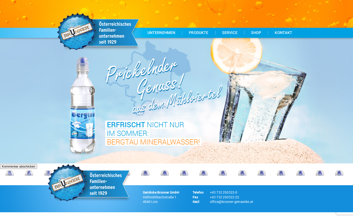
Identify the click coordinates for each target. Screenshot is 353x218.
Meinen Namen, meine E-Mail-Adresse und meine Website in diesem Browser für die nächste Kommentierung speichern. (94, 164)
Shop (256, 33)
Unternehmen (161, 33)
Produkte (198, 33)
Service (229, 33)
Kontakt (283, 33)
